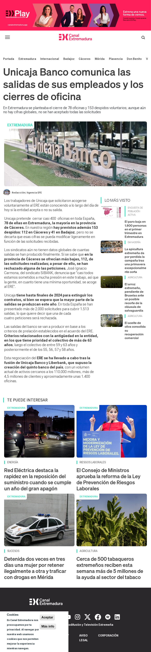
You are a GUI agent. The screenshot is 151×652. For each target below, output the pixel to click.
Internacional (49, 58)
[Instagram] (78, 616)
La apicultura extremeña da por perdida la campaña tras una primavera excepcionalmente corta (135, 260)
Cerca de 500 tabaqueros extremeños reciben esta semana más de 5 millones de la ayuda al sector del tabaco (109, 568)
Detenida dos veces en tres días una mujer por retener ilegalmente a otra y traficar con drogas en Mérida (35, 568)
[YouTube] (68, 616)
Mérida (100, 58)
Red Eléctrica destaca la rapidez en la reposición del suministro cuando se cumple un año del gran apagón (37, 479)
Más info (47, 626)
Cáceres (84, 58)
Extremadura (27, 58)
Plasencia (116, 58)
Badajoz (69, 58)
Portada (8, 58)
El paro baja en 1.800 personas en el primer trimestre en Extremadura (135, 229)
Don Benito (134, 58)
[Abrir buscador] (143, 37)
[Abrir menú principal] (7, 37)
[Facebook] (98, 616)
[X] (88, 616)
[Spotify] (108, 616)
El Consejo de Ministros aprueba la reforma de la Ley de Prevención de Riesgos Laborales (108, 479)
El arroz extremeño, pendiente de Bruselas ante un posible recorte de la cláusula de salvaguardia (134, 297)
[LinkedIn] (117, 616)
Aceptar (47, 617)
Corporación (108, 635)
